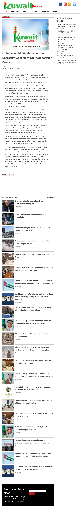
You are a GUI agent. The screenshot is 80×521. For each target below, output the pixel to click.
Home (5, 11)
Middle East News (14, 11)
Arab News (25, 11)
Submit (32, 493)
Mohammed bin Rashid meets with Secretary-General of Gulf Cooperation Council (27, 58)
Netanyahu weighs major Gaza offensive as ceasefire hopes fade (66, 39)
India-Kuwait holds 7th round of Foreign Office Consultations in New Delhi (67, 62)
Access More (50, 197)
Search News (45, 11)
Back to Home (6, 16)
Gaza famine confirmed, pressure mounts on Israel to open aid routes (66, 47)
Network (54, 11)
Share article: (8, 174)
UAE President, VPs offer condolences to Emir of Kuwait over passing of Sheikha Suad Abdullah (34, 297)
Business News (35, 11)
